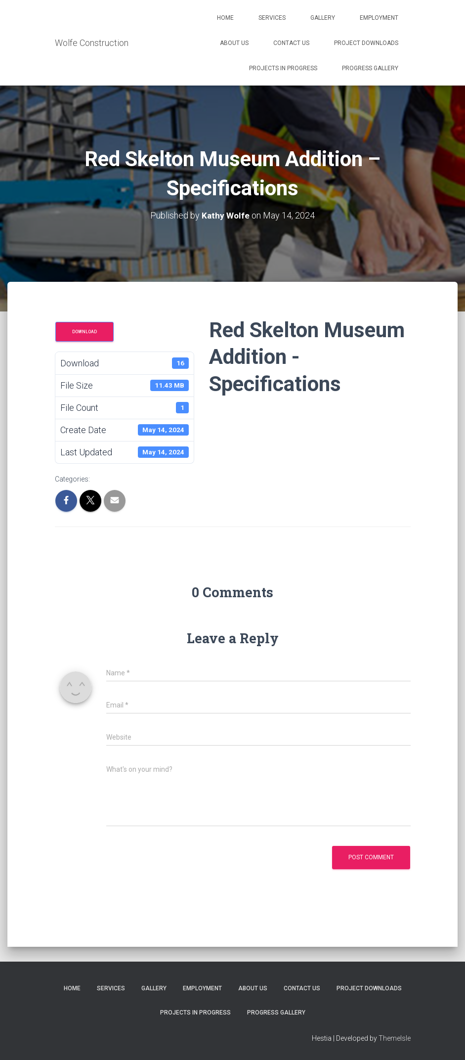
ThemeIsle (395, 1038)
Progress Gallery (370, 68)
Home (225, 17)
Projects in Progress (283, 68)
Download (84, 331)
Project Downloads (366, 43)
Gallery (322, 17)
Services (272, 17)
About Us (234, 43)
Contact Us (291, 43)
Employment (379, 17)
